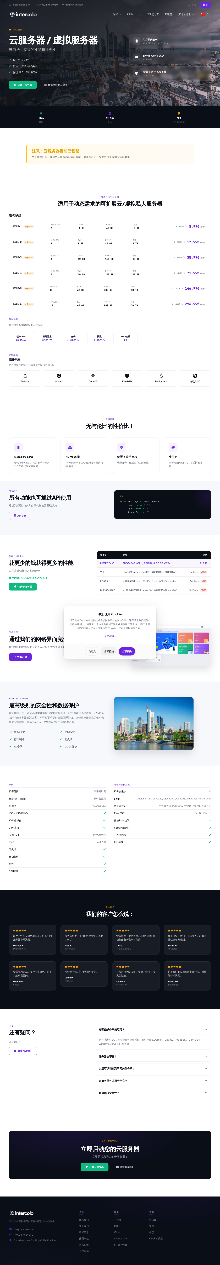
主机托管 (153, 14)
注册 (205, 4)
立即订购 (20, 661)
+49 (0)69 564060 (23, 1238)
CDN (130, 14)
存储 (117, 14)
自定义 (90, 651)
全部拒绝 (109, 651)
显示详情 (110, 636)
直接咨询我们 (23, 1054)
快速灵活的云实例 (55, 84)
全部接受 (128, 651)
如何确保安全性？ (153, 1097)
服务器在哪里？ (153, 1060)
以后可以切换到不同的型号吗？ (153, 1072)
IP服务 (168, 14)
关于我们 (185, 14)
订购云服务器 (23, 84)
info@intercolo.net (23, 1233)
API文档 (20, 519)
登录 (192, 4)
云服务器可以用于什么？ (153, 1084)
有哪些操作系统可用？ (153, 1033)
